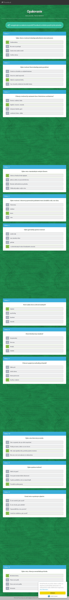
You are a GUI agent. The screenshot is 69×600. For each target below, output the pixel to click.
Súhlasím (52, 593)
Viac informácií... (44, 589)
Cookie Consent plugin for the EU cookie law (52, 596)
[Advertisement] (34, 141)
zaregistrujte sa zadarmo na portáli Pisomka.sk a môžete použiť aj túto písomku (34, 25)
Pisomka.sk (6, 2)
